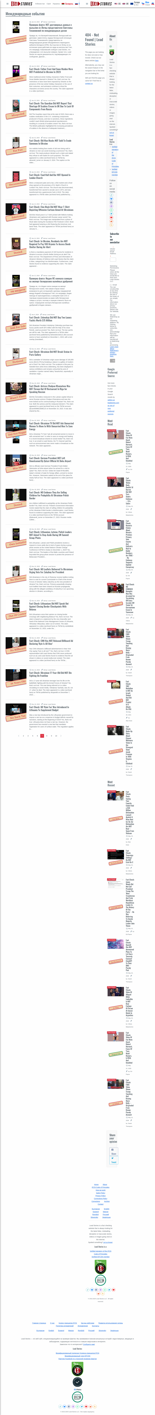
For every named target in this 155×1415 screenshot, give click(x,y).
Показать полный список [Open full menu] (7, 3)
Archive (107, 1201)
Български (96, 1209)
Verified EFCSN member (115, 172)
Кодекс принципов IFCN (68, 1323)
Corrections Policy (100, 1199)
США (49, 4)
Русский (106, 1214)
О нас (52, 1323)
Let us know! (108, 1242)
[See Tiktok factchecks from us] (111, 195)
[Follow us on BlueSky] (111, 199)
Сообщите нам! (89, 1344)
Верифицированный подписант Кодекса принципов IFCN (77, 1353)
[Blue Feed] (146, 3)
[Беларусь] (67, 3)
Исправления (83, 1326)
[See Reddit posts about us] (111, 221)
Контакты (95, 1326)
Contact (100, 1204)
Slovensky (94, 1217)
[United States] (118, 3)
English (106, 1209)
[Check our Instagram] (111, 206)
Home (96, 1184)
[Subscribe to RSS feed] (111, 225)
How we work (100, 1190)
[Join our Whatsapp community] (111, 210)
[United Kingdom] (125, 3)
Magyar (105, 1212)
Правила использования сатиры (110, 1323)
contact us (89, 83)
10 (56, 736)
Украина (56, 4)
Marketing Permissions (114, 267)
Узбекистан (40, 4)
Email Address (113, 254)
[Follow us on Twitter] (111, 214)
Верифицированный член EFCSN (77, 1356)
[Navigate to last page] (61, 736)
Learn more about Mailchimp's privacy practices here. (114, 351)
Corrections (96, 1201)
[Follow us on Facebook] (111, 202)
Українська (106, 1217)
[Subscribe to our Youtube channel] (111, 217)
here (96, 60)
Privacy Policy (101, 1196)
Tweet (113, 1160)
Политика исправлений (65, 1326)
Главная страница (39, 1323)
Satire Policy (100, 1193)
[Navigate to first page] (19, 736)
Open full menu (87, 3)
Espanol (96, 1212)
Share (113, 1152)
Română (95, 1214)
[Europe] (135, 3)
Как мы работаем (87, 1323)
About (105, 1184)
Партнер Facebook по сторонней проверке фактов (77, 1359)
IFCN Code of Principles (100, 1187)
